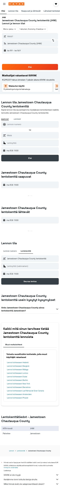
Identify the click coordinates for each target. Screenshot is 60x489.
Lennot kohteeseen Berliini (17, 380)
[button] (4, 4)
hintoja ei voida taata (11, 467)
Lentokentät (21, 451)
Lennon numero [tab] (10, 251)
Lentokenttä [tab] (26, 251)
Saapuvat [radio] (5, 119)
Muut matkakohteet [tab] (13, 344)
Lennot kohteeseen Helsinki (18, 362)
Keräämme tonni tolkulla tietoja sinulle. (31, 479)
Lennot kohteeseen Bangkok (18, 366)
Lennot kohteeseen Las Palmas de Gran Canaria (25, 391)
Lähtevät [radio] (17, 119)
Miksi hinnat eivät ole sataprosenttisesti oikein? (31, 483)
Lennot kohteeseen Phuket (17, 398)
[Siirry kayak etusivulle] (16, 3)
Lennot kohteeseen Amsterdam (19, 394)
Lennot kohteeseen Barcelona (18, 387)
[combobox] (9, 29)
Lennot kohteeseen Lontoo (17, 373)
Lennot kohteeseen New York (18, 384)
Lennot (11, 451)
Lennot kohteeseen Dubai (17, 376)
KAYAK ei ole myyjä (31, 474)
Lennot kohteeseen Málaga (17, 369)
